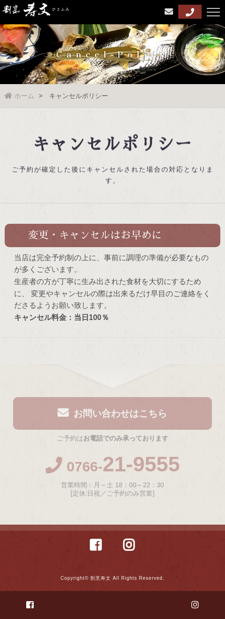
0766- (112, 468)
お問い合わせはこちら (112, 414)
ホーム (19, 96)
